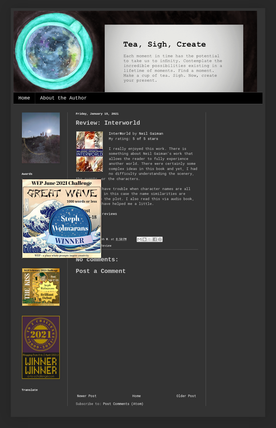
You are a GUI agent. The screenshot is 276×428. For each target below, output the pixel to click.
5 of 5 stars (145, 138)
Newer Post (87, 396)
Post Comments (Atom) (123, 403)
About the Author (63, 98)
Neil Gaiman (151, 133)
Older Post (186, 396)
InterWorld (119, 133)
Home (24, 98)
